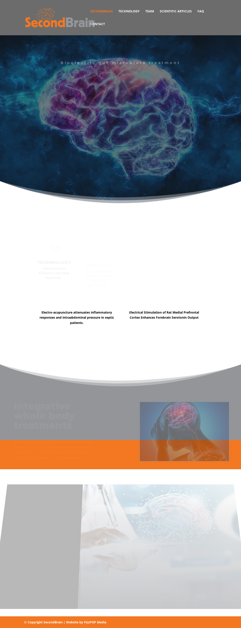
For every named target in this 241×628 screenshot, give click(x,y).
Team (149, 11)
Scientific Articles (176, 11)
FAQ (200, 11)
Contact (97, 24)
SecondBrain (101, 11)
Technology (129, 11)
